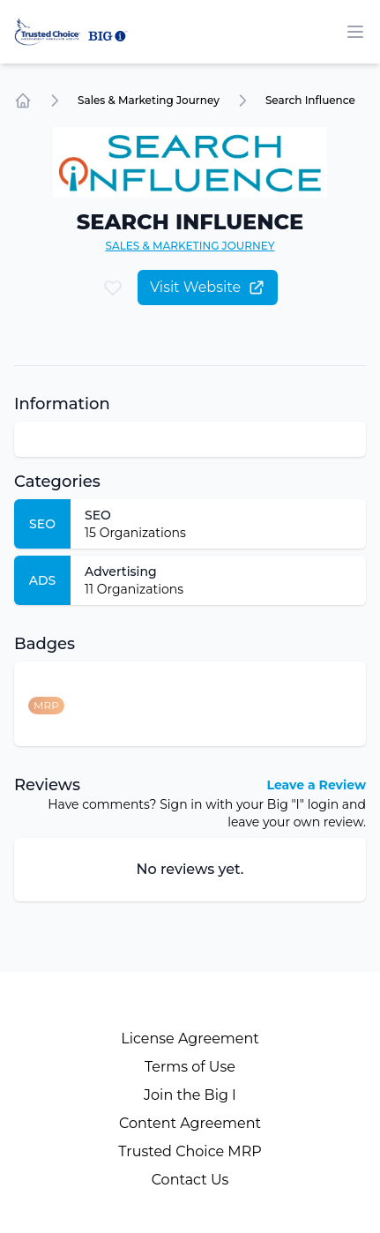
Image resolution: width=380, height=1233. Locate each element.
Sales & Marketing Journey (149, 100)
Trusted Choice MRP (189, 1151)
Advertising (121, 571)
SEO (98, 515)
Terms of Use (190, 1066)
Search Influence (310, 100)
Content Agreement (190, 1123)
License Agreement (190, 1038)
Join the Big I (190, 1095)
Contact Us (190, 1179)
